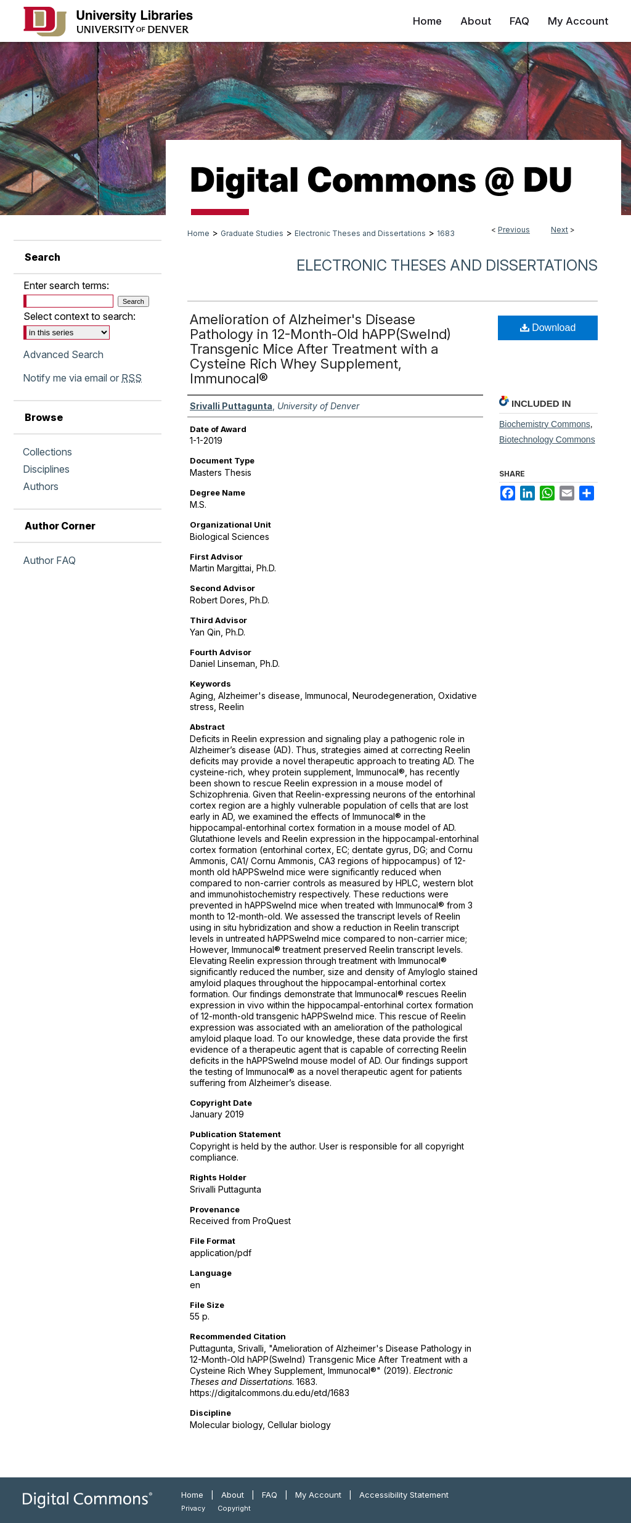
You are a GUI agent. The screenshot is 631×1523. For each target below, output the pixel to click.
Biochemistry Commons (544, 424)
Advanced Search (63, 354)
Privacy (193, 1508)
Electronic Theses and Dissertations (360, 233)
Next (559, 229)
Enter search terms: (66, 285)
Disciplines (46, 469)
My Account (318, 1495)
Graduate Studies (252, 233)
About (232, 1495)
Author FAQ (49, 560)
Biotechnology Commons (547, 439)
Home (198, 233)
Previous (514, 229)
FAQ (269, 1495)
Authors (41, 486)
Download (548, 327)
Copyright (234, 1508)
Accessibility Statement (404, 1495)
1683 (446, 233)
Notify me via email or (82, 378)
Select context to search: (79, 316)
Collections (47, 452)
